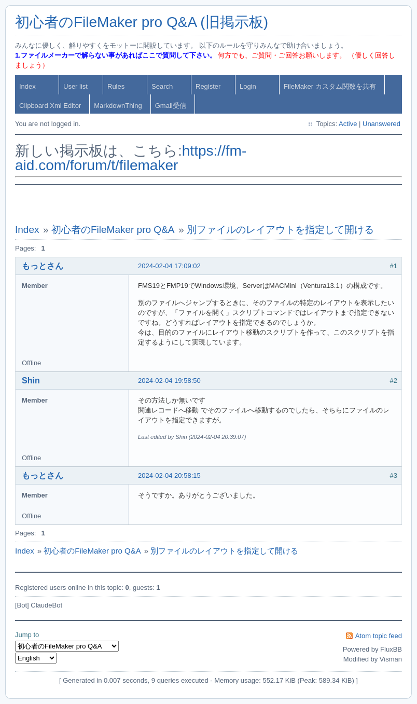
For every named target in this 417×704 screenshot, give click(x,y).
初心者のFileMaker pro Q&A (113, 229)
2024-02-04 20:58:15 (169, 475)
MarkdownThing (118, 105)
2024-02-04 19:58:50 (169, 380)
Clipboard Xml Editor (50, 105)
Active (348, 124)
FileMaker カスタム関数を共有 (330, 86)
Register (208, 86)
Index (27, 86)
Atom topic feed (378, 636)
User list (75, 86)
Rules (115, 86)
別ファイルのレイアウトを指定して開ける (280, 229)
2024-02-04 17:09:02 (169, 266)
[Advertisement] (208, 204)
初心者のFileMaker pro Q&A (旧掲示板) (141, 22)
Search (162, 86)
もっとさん (42, 265)
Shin (31, 380)
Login (248, 86)
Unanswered (381, 124)
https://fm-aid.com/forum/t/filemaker (130, 158)
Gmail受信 (170, 105)
